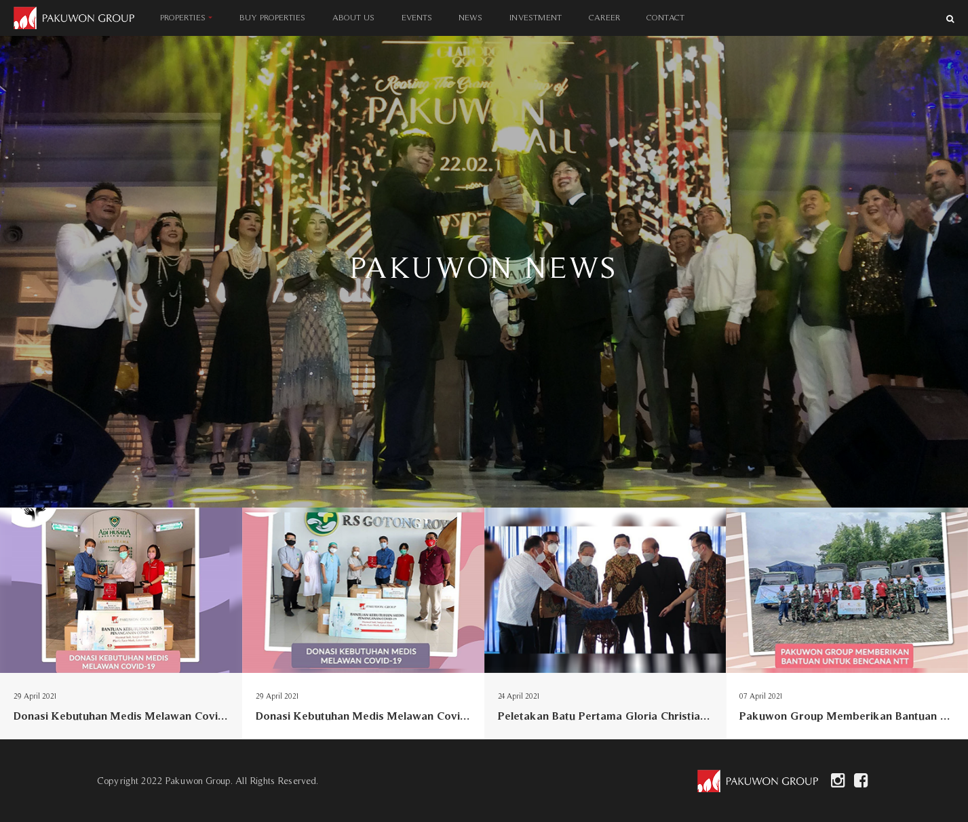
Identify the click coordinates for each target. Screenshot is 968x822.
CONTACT (665, 17)
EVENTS (417, 17)
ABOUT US (353, 17)
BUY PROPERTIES (272, 17)
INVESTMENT (535, 17)
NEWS (470, 17)
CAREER (604, 17)
